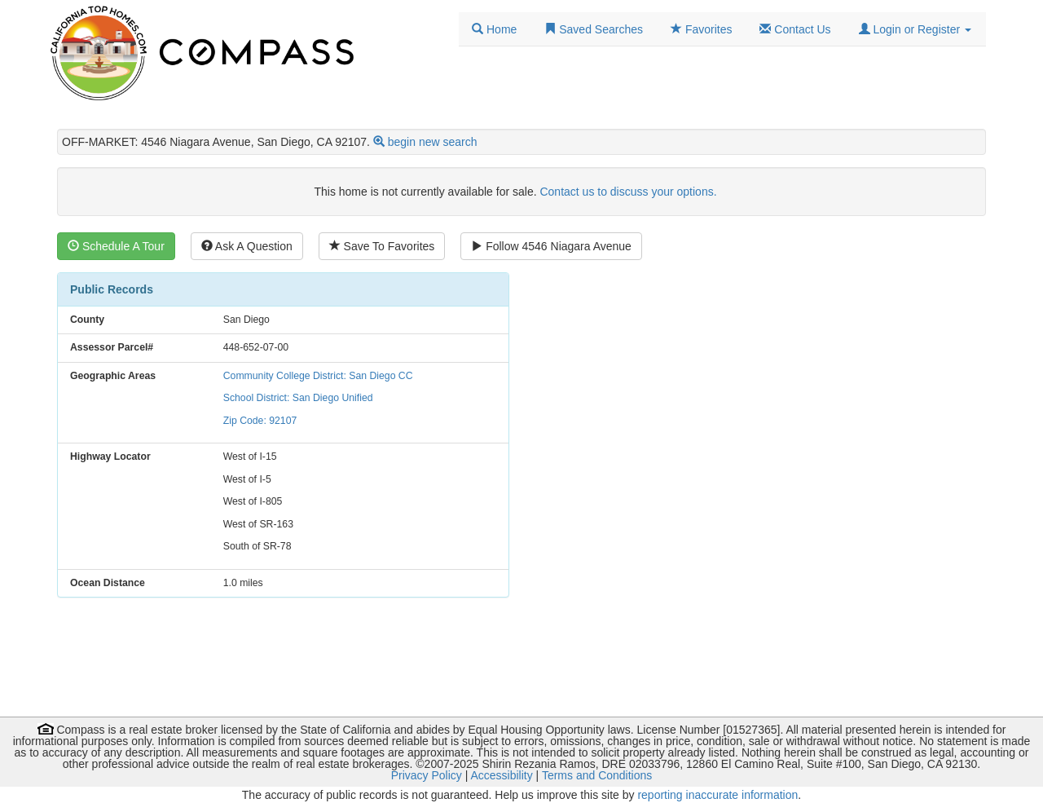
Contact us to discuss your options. (627, 191)
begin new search (432, 141)
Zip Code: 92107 (260, 420)
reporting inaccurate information (717, 794)
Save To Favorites (382, 246)
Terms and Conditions (597, 775)
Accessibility (501, 775)
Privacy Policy (426, 775)
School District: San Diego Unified (298, 398)
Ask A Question (247, 246)
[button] (915, 29)
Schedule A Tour (116, 246)
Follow (551, 246)
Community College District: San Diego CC (318, 376)
